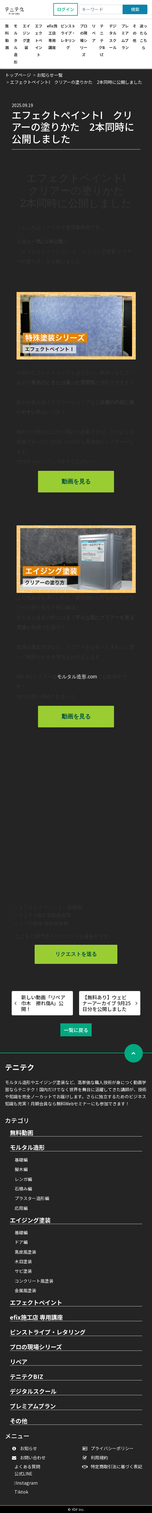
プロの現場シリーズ (83, 40)
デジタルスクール (33, 1391)
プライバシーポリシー (109, 1448)
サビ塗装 (23, 1271)
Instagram (26, 1483)
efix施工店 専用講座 (36, 1317)
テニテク (19, 1067)
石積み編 (23, 1189)
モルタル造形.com (77, 676)
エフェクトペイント (38, 40)
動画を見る (76, 481)
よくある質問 (27, 1466)
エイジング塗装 (30, 1220)
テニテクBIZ (102, 40)
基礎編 (21, 1160)
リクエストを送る (76, 954)
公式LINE (23, 1473)
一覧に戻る (76, 1030)
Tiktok (21, 1492)
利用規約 (96, 1457)
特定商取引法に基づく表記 (113, 1466)
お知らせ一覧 (50, 75)
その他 (134, 33)
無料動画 (21, 1133)
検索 (135, 9)
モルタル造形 (27, 1147)
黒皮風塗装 (25, 1252)
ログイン (65, 9)
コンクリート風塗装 (34, 1281)
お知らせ (25, 1448)
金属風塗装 (25, 1290)
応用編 (21, 1208)
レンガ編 (23, 1179)
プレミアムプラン (33, 1406)
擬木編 (21, 1169)
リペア (94, 33)
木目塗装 (23, 1261)
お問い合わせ (30, 1457)
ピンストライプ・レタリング (48, 1332)
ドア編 (21, 1242)
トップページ (18, 75)
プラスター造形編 (32, 1198)
